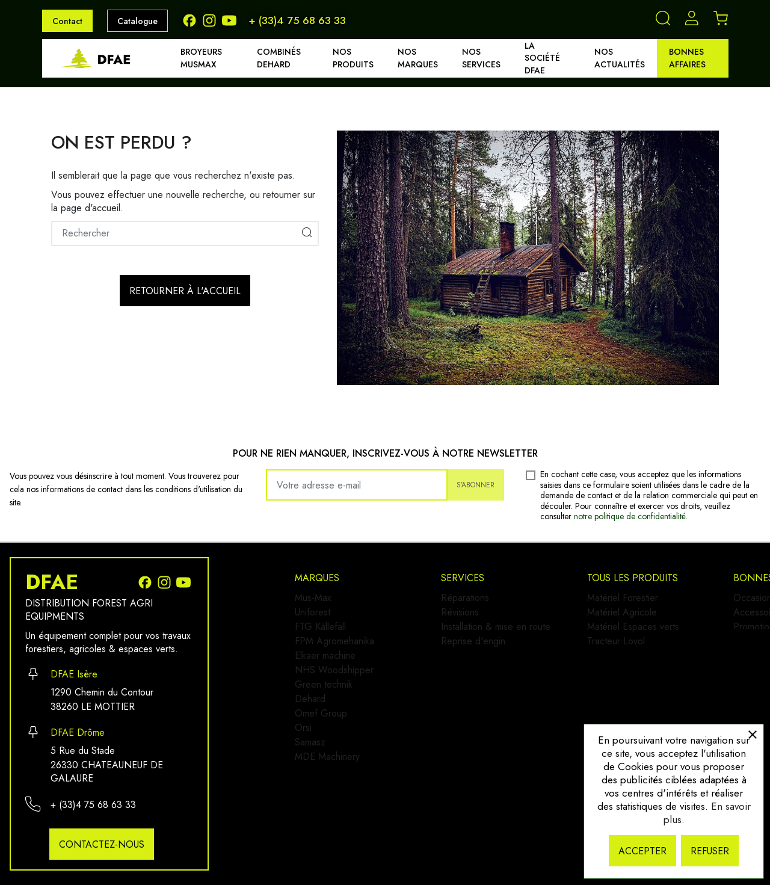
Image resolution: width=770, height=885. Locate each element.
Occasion (624, 598)
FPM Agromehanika (334, 655)
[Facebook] (192, 19)
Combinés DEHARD (279, 58)
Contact (67, 21)
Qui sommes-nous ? (645, 695)
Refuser (710, 851)
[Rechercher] (185, 233)
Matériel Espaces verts (496, 746)
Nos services (481, 58)
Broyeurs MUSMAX (201, 58)
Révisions (469, 617)
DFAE (51, 582)
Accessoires (630, 617)
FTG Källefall (320, 636)
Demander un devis (645, 714)
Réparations (474, 598)
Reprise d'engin (482, 655)
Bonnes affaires (687, 58)
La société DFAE (542, 58)
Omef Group (321, 752)
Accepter (642, 851)
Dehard (310, 732)
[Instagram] (212, 19)
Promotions (627, 636)
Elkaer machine (325, 675)
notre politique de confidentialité (630, 516)
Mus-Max (313, 598)
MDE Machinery (327, 809)
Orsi (303, 771)
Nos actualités (619, 58)
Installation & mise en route (504, 636)
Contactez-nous (101, 844)
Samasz (310, 790)
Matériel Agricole (485, 727)
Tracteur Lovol (479, 765)
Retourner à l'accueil (185, 291)
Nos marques (418, 58)
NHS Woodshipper (334, 694)
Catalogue (137, 21)
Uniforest (312, 617)
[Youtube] (230, 19)
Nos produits (353, 58)
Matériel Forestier (485, 708)
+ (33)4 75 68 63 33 (297, 20)
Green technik (324, 713)
